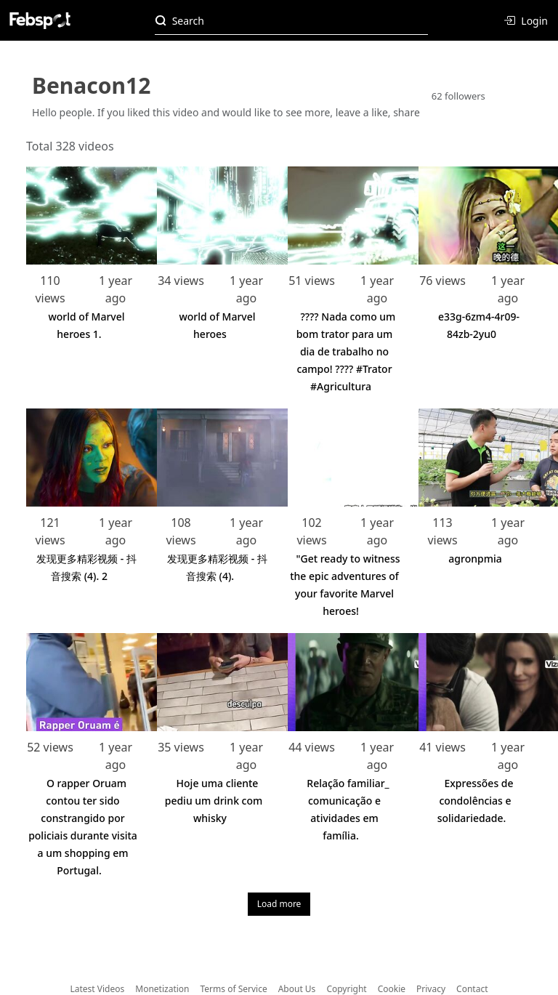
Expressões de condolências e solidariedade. (475, 800)
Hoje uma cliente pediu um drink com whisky (214, 800)
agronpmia (474, 558)
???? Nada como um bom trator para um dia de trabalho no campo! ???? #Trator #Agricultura (346, 351)
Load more (279, 904)
